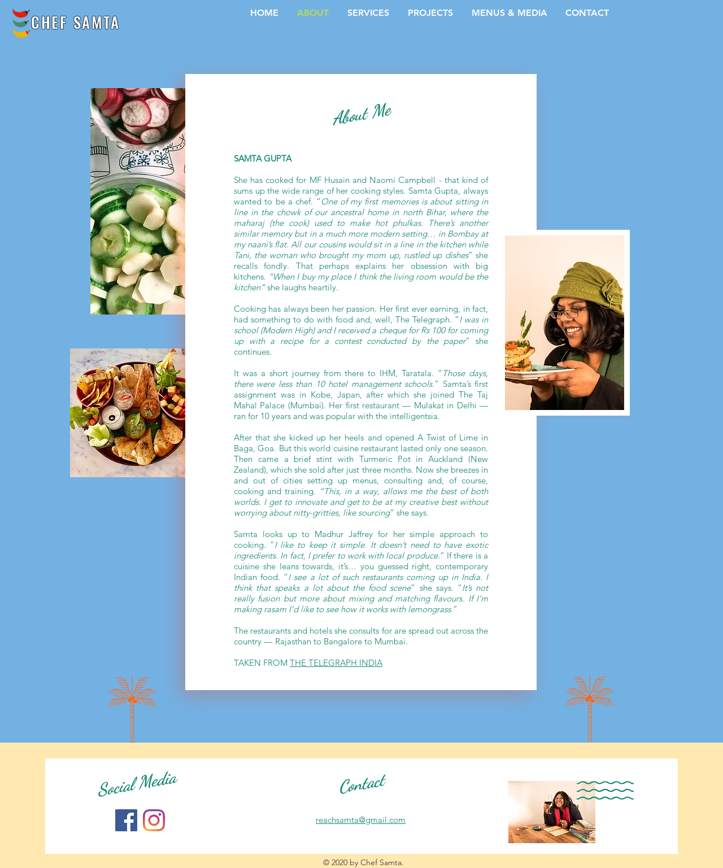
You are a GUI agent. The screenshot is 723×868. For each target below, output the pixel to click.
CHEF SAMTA (75, 22)
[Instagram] (154, 820)
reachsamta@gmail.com (361, 819)
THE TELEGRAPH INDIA (336, 662)
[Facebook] (126, 820)
